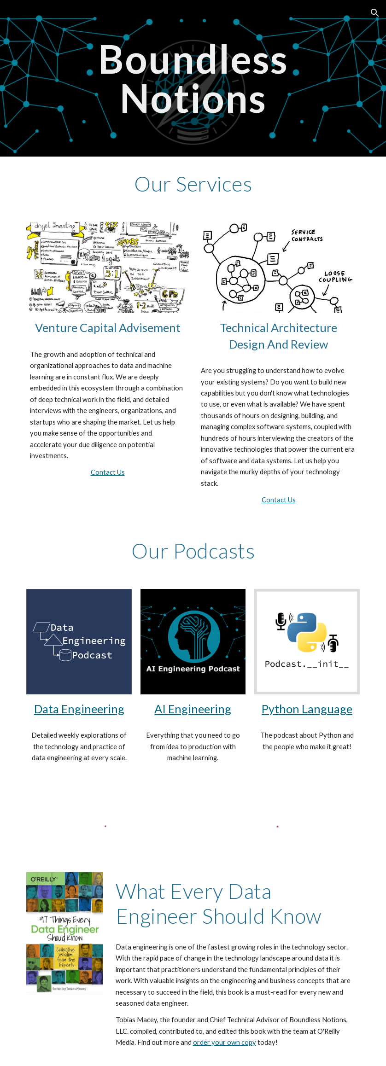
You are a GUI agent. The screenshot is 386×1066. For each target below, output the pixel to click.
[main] (192, 78)
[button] (375, 13)
